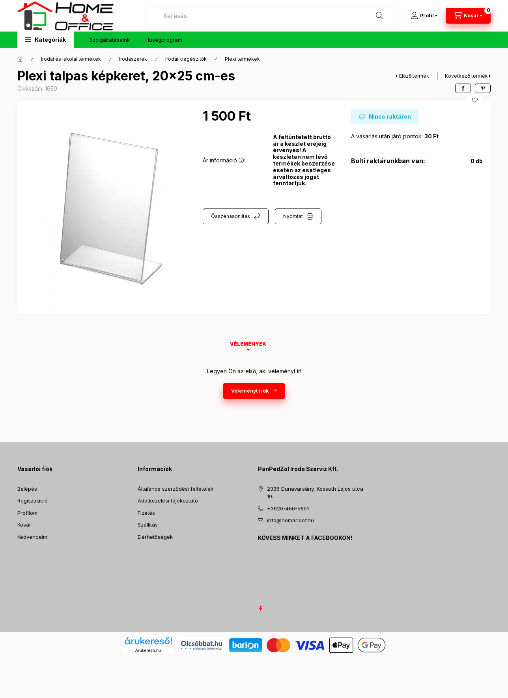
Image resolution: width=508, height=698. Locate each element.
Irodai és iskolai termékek (71, 59)
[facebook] (463, 88)
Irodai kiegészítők (186, 59)
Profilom (27, 513)
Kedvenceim (32, 537)
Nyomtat (293, 216)
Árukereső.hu (148, 650)
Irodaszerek (133, 59)
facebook (260, 608)
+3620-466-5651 (288, 508)
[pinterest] (483, 88)
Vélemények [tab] (248, 344)
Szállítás (148, 524)
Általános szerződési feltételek (175, 489)
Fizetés (146, 513)
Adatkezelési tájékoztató (168, 500)
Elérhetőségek (155, 537)
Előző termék (414, 76)
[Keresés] (379, 15)
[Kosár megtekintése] (468, 16)
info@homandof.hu (290, 520)
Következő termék (466, 76)
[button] (45, 40)
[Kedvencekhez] (475, 100)
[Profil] (424, 16)
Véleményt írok (250, 391)
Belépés (27, 489)
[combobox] (273, 16)
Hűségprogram (164, 40)
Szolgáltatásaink (110, 40)
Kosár (24, 524)
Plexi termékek (242, 59)
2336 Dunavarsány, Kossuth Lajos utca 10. (315, 493)
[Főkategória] (20, 59)
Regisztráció (32, 500)
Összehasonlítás (230, 216)
